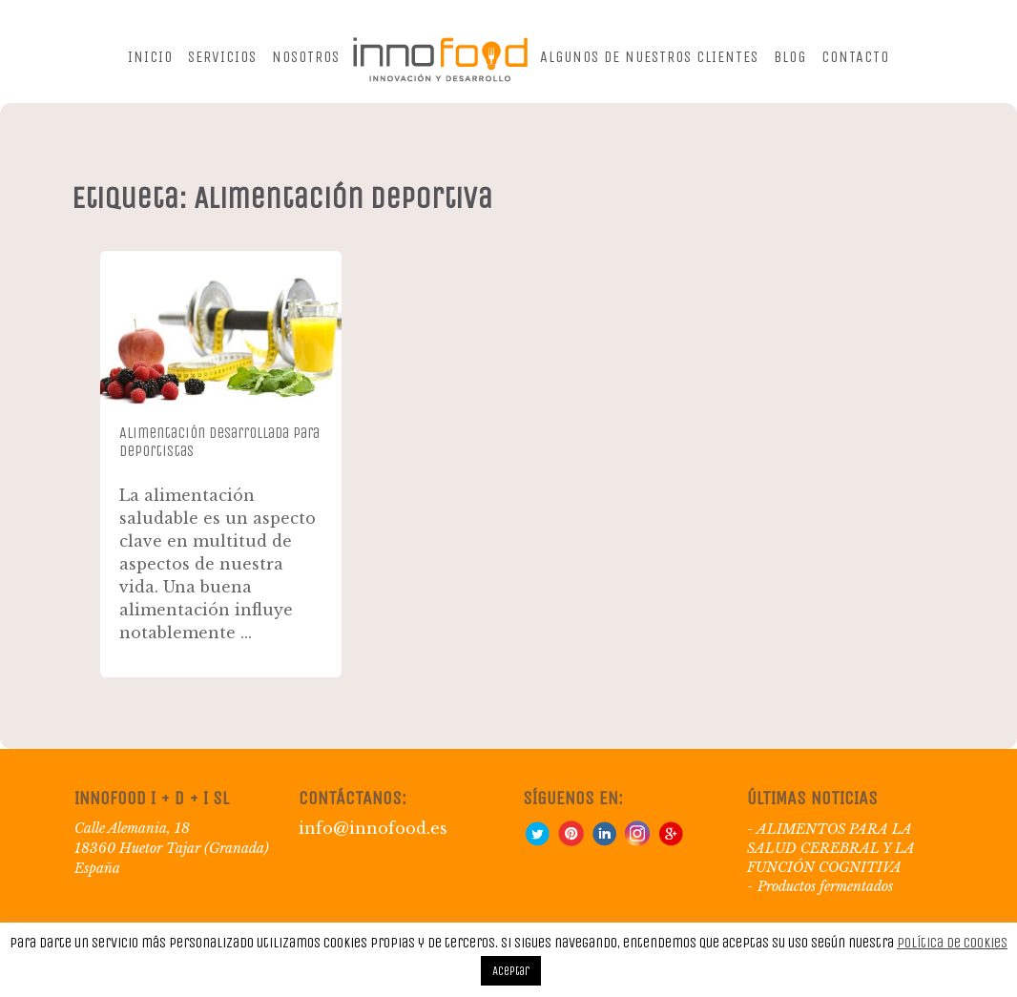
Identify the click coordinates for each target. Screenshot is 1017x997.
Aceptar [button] (510, 971)
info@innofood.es (373, 828)
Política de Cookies (952, 942)
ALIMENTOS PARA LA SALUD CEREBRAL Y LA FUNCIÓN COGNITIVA (831, 848)
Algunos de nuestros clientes (649, 57)
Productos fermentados (825, 886)
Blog (790, 57)
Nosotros (306, 57)
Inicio (150, 57)
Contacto (855, 57)
